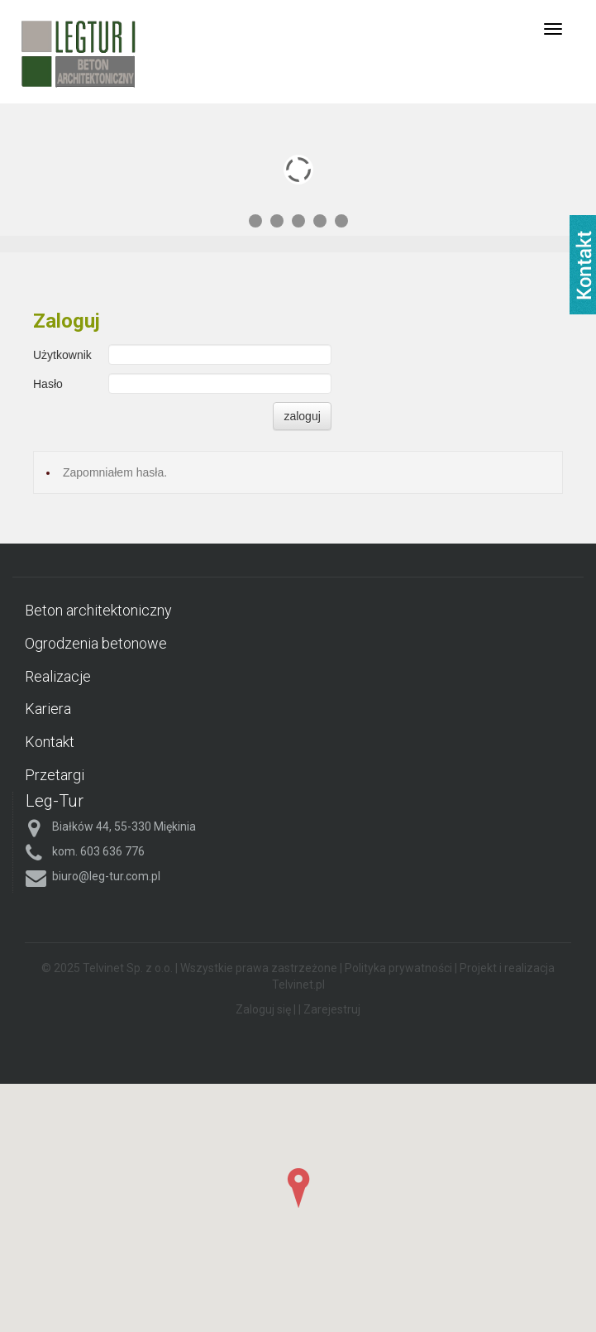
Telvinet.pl (298, 984)
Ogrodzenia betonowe (96, 643)
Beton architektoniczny (98, 610)
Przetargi (54, 774)
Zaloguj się (263, 1009)
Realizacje (58, 676)
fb (583, 264)
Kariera (48, 708)
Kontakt (49, 741)
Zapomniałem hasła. (115, 472)
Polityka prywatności (398, 968)
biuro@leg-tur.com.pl (106, 876)
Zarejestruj (331, 1009)
